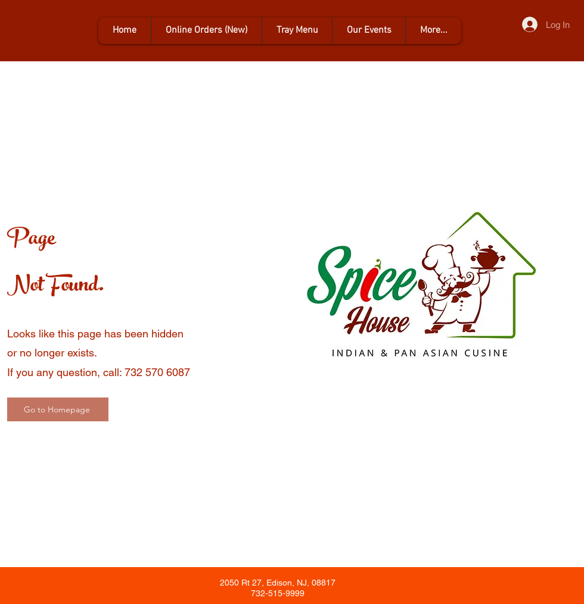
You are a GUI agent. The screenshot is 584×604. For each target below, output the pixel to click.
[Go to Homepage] (57, 409)
